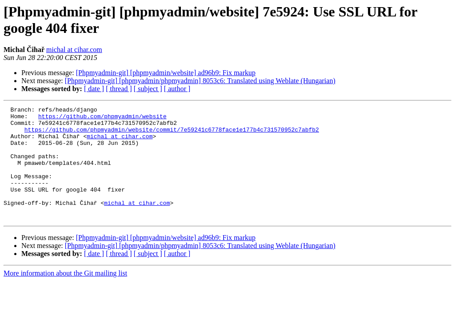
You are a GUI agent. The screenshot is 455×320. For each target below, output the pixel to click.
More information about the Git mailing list (65, 296)
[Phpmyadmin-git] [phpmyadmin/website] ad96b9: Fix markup (165, 72)
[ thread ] (119, 88)
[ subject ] (148, 88)
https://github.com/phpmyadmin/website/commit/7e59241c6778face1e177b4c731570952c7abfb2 (171, 135)
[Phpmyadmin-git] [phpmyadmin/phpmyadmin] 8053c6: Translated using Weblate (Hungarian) (200, 80)
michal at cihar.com (74, 49)
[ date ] (94, 88)
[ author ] (177, 88)
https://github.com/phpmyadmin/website (102, 119)
